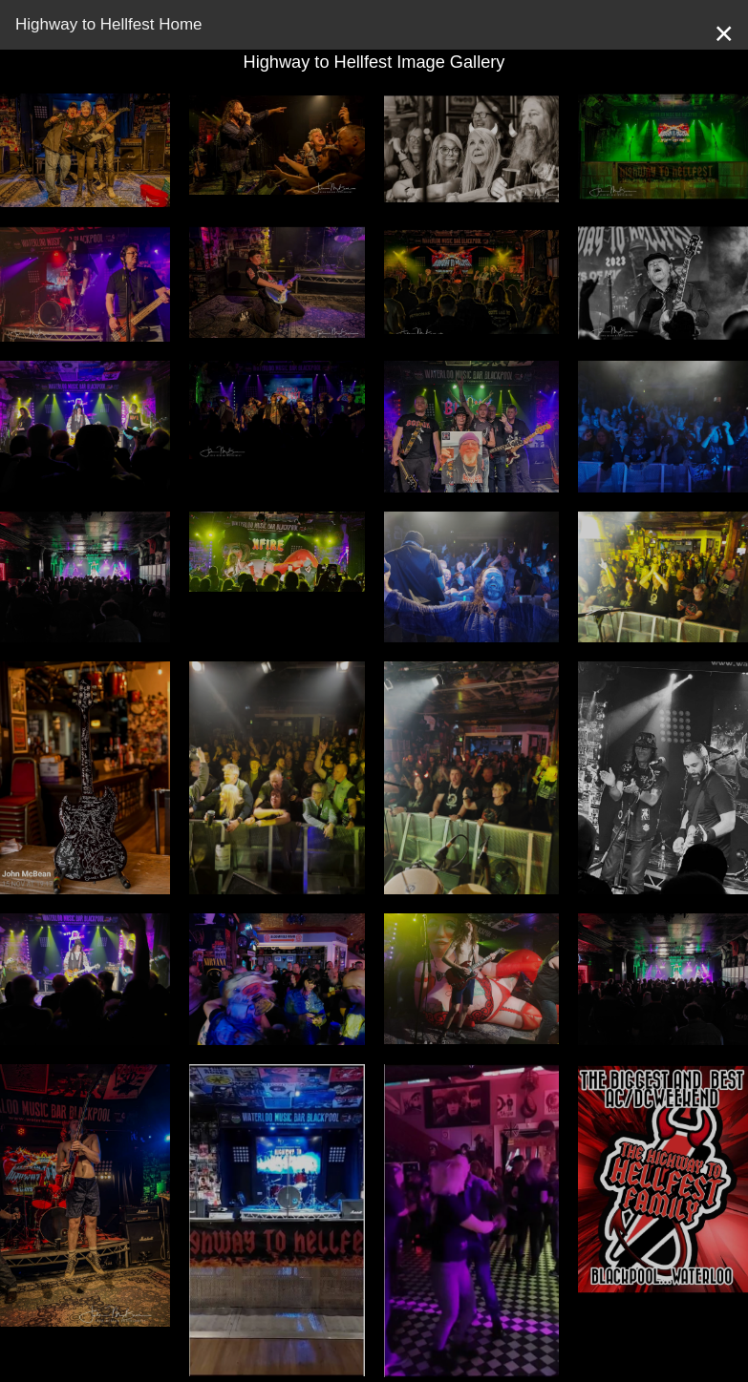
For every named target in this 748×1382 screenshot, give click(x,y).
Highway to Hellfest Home (109, 24)
